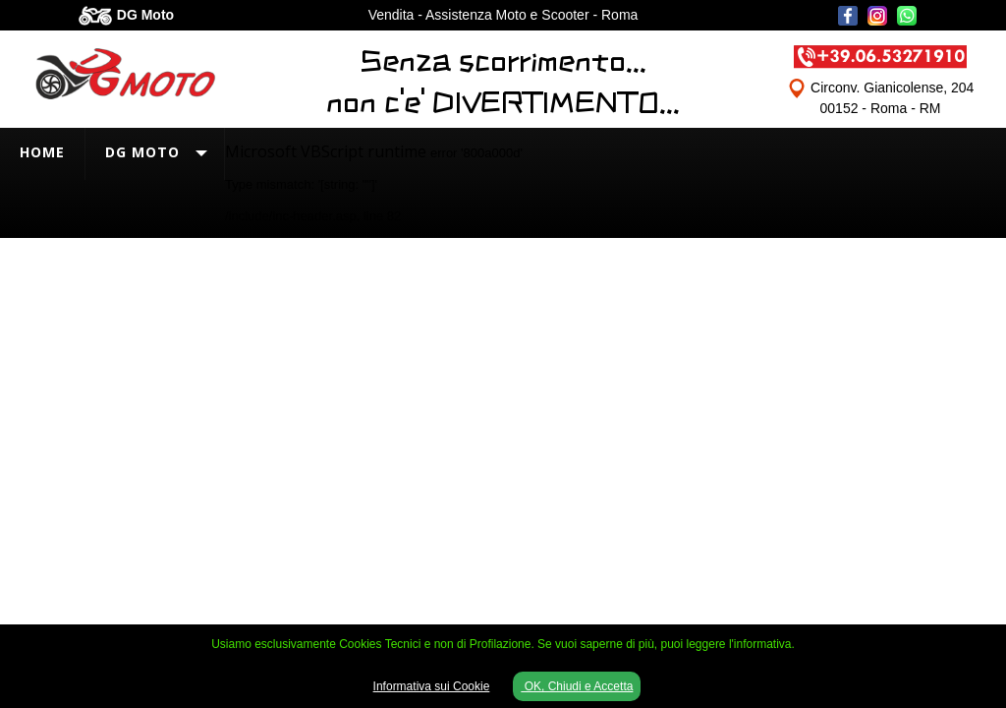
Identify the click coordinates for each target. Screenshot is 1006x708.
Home (42, 152)
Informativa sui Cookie (431, 686)
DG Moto (142, 152)
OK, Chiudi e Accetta (577, 686)
